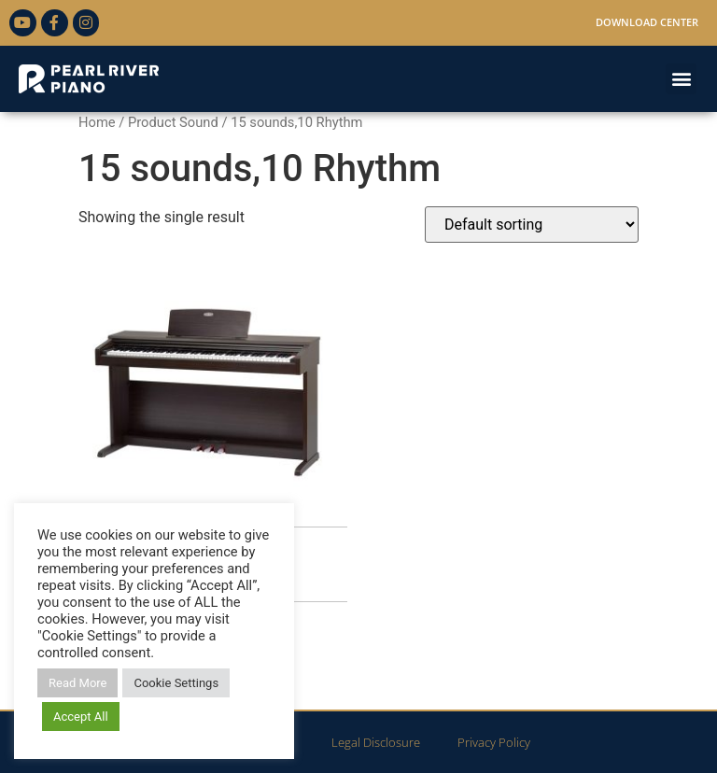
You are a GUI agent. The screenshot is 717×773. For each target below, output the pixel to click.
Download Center (647, 22)
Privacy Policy (493, 742)
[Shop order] (532, 224)
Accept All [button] (80, 717)
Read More (77, 683)
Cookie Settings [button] (176, 683)
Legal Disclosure (375, 742)
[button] (681, 78)
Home (97, 122)
